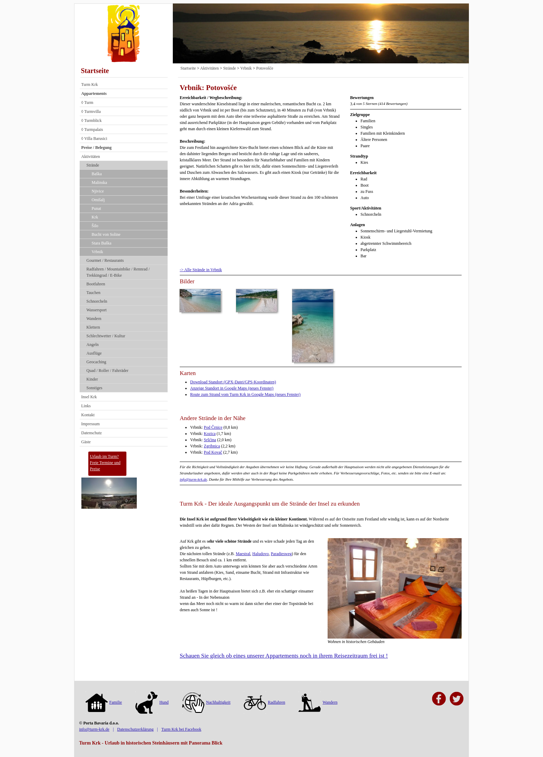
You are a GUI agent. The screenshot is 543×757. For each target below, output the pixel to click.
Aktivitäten (90, 156)
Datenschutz (91, 432)
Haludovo (260, 553)
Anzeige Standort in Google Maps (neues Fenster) (232, 388)
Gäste (86, 441)
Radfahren (264, 702)
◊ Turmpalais (92, 129)
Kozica (210, 433)
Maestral (243, 553)
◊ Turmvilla (91, 111)
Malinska (99, 182)
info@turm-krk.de (193, 479)
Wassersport (97, 310)
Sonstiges (95, 387)
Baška (97, 173)
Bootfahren (96, 284)
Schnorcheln (97, 301)
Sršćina (210, 439)
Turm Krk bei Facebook (181, 729)
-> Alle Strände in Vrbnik (201, 269)
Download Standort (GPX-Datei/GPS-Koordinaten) (233, 382)
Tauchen (93, 292)
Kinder (92, 379)
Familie (104, 702)
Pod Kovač (213, 452)
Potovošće (264, 68)
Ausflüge (94, 353)
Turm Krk (89, 84)
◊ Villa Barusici (94, 138)
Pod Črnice (213, 427)
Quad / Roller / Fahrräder (107, 370)
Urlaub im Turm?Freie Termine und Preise (105, 462)
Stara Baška (102, 243)
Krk (95, 217)
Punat (96, 208)
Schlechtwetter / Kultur (106, 335)
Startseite (95, 70)
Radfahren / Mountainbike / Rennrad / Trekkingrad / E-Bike (118, 272)
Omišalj (98, 199)
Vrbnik (97, 251)
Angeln (93, 344)
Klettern (93, 327)
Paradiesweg (281, 553)
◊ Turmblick (91, 120)
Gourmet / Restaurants (105, 260)
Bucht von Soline (106, 234)
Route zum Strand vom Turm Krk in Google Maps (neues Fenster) (245, 394)
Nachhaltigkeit (206, 702)
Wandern (94, 318)
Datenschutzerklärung (135, 729)
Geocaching (96, 361)
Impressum (90, 423)
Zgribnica (212, 446)
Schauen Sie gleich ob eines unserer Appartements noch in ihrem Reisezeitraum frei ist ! (284, 655)
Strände (93, 165)
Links (86, 405)
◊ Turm (87, 102)
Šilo (95, 225)
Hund (152, 702)
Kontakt (88, 414)
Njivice (98, 191)
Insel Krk (89, 396)
